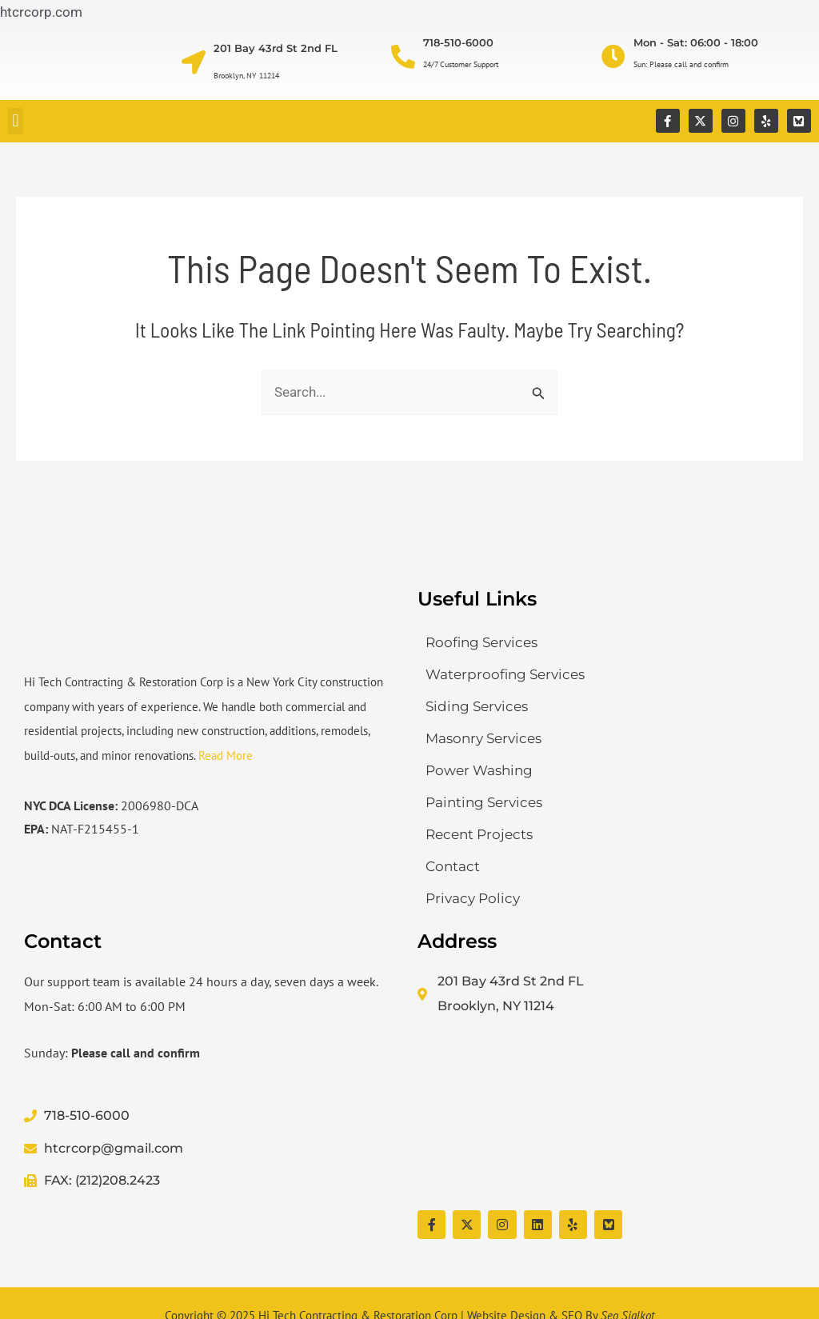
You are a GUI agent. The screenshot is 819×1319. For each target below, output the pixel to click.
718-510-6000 (458, 42)
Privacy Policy (472, 898)
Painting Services (483, 802)
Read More (225, 755)
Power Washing (479, 770)
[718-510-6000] (403, 57)
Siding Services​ (476, 706)
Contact (452, 866)
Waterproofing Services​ (505, 674)
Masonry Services (483, 738)
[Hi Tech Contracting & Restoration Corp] (606, 1114)
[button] (15, 121)
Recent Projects (479, 834)
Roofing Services (481, 642)
